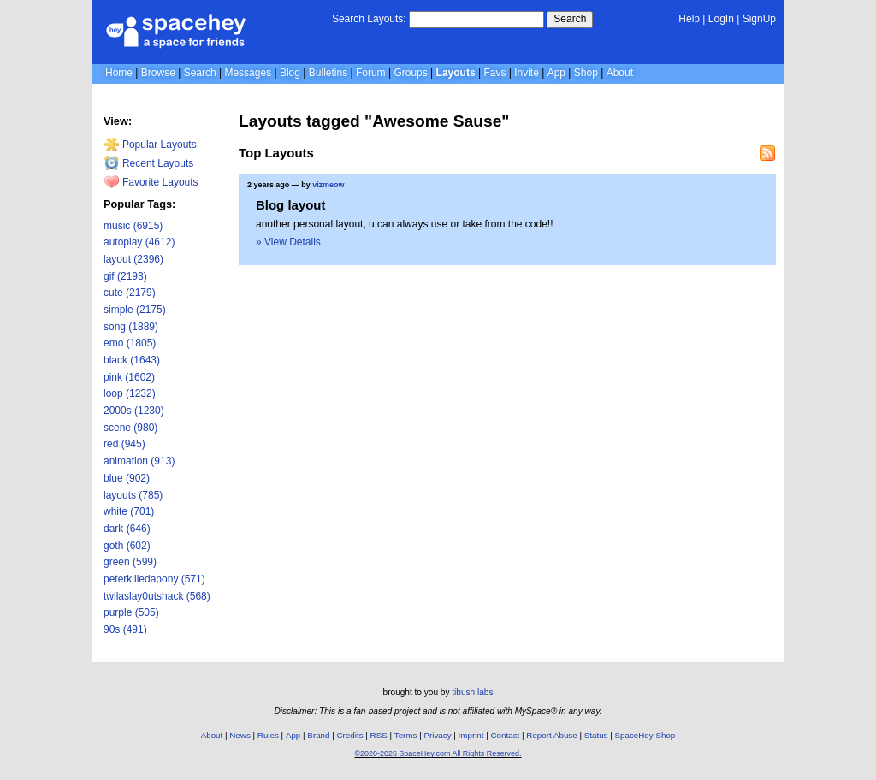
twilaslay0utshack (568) (157, 596)
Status (596, 735)
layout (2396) (133, 259)
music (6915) (133, 226)
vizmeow (328, 184)
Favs (494, 73)
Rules (268, 735)
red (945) (124, 444)
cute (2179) (130, 292)
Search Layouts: (369, 19)
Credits (350, 735)
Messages (247, 73)
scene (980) (130, 428)
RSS (379, 735)
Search (569, 19)
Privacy (437, 735)
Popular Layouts (150, 145)
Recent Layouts (148, 163)
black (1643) (132, 360)
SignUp (759, 19)
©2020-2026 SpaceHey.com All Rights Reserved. (437, 753)
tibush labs (472, 692)
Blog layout (291, 205)
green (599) (130, 562)
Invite (526, 73)
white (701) (129, 511)
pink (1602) (129, 377)
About (620, 73)
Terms (405, 735)
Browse (158, 73)
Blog (290, 73)
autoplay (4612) (139, 242)
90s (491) (125, 629)
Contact (505, 735)
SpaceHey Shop (645, 735)
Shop (586, 73)
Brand (318, 735)
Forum (371, 73)
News (240, 735)
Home (119, 73)
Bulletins (328, 73)
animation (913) (139, 461)
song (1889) (131, 327)
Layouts (456, 73)
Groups (410, 73)
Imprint (471, 735)
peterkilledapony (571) (154, 579)
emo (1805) (130, 343)
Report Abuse (551, 735)
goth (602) (127, 546)
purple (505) (131, 612)
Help (689, 19)
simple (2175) (135, 310)
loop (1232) (130, 393)
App (556, 73)
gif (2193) (125, 276)
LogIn (721, 19)
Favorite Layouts (151, 182)
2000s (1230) (134, 411)
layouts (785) (133, 495)
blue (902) (127, 478)
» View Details (288, 242)
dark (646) (127, 529)
